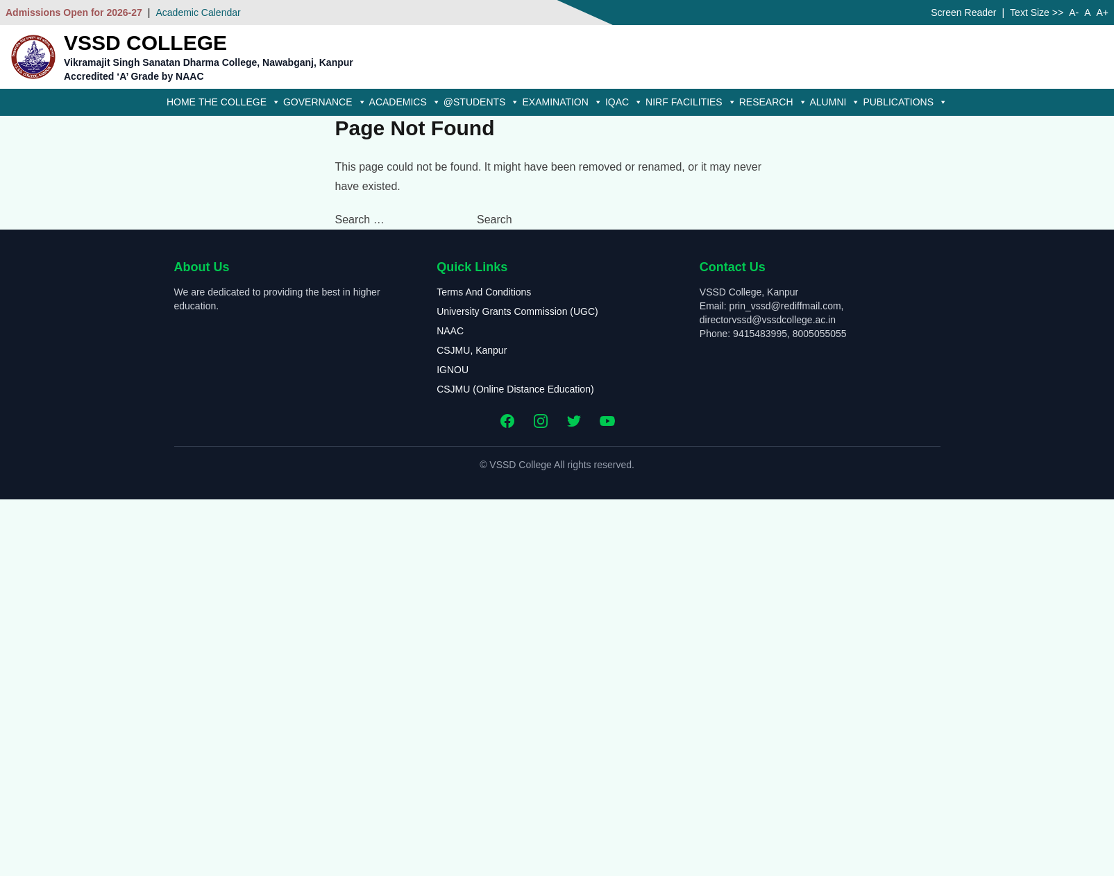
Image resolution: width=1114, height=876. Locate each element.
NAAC (450, 330)
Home (181, 102)
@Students (482, 102)
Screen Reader (963, 12)
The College (239, 102)
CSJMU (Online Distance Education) (515, 389)
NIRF (656, 102)
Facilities (703, 102)
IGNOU (453, 369)
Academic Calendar (197, 12)
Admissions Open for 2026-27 (74, 12)
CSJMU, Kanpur (472, 350)
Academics (405, 102)
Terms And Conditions (484, 292)
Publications (905, 102)
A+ (1102, 12)
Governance (324, 102)
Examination (562, 102)
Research (773, 102)
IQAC (624, 102)
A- (1074, 12)
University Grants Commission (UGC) (517, 311)
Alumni (835, 102)
